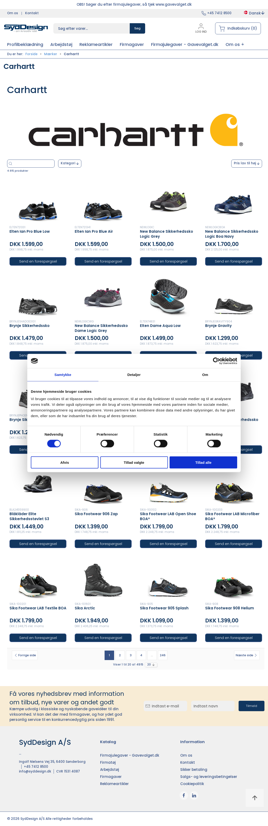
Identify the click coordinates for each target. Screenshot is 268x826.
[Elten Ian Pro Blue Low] (37, 201)
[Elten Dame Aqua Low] (168, 295)
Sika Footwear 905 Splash (164, 608)
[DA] (26, 28)
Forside (31, 54)
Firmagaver (111, 776)
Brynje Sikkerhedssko (29, 325)
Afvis (64, 462)
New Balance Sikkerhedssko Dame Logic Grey (101, 328)
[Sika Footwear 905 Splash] (168, 577)
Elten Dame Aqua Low (160, 325)
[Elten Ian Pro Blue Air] (103, 201)
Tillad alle (203, 462)
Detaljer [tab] (134, 374)
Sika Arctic (85, 608)
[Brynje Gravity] (233, 295)
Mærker (50, 54)
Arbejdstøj (109, 769)
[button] (234, 44)
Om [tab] (205, 374)
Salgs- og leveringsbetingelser (208, 776)
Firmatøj (108, 762)
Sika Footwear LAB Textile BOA (37, 608)
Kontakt (32, 13)
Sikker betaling (193, 769)
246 (163, 655)
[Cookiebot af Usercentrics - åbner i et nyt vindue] (216, 360)
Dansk (253, 13)
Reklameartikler (114, 783)
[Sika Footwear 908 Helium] (233, 577)
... (152, 655)
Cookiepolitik (192, 783)
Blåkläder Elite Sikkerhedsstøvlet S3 (29, 516)
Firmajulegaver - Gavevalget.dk (129, 755)
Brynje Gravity (218, 325)
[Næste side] (247, 655)
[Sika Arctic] (103, 577)
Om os (12, 13)
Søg (137, 28)
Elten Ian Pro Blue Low (29, 231)
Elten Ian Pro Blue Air (94, 231)
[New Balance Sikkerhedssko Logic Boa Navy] (233, 201)
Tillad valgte (134, 462)
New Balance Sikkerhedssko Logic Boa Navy (231, 234)
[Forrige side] (25, 655)
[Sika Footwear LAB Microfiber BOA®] (233, 483)
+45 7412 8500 (219, 13)
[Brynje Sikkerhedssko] (37, 295)
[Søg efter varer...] (45, 163)
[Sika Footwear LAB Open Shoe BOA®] (168, 483)
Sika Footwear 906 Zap (96, 513)
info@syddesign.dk (35, 771)
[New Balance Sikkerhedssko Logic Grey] (168, 201)
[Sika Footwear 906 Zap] (103, 483)
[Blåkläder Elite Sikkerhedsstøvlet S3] (37, 483)
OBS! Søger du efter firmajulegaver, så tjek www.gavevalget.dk (134, 4)
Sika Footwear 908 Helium (229, 608)
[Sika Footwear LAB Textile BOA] (37, 577)
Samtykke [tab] (63, 374)
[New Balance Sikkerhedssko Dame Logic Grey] (103, 295)
